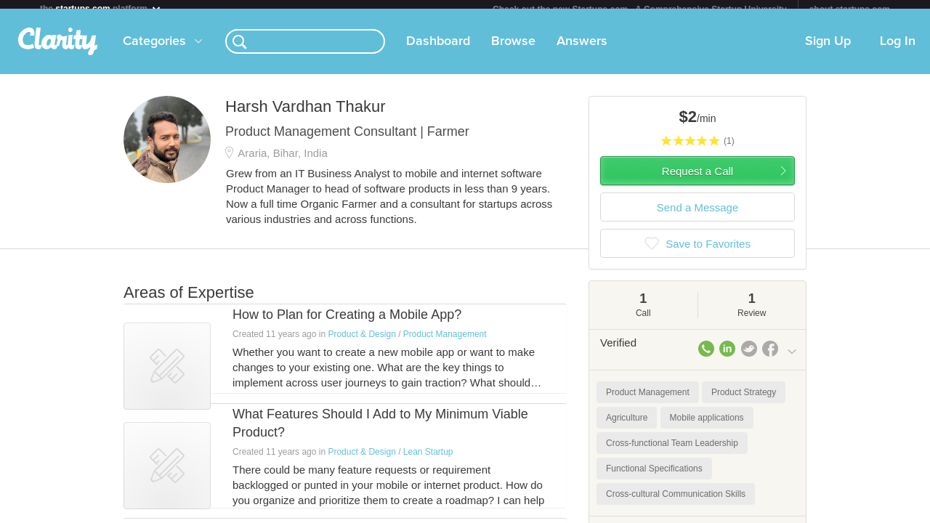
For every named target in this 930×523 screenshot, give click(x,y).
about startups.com (849, 9)
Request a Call (697, 180)
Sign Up (828, 50)
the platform (101, 8)
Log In (897, 50)
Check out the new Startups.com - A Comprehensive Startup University (640, 9)
